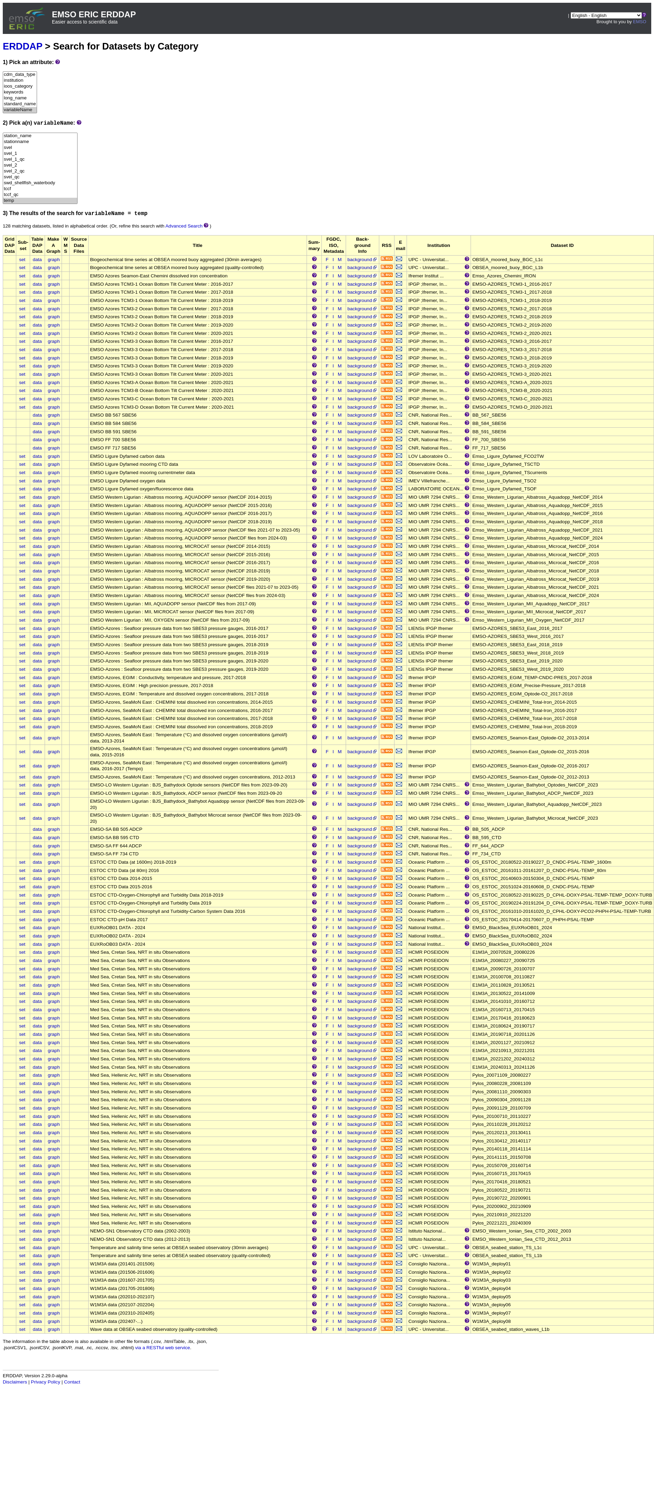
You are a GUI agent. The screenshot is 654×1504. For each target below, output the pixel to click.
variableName (20, 110)
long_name (20, 98)
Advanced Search (183, 226)
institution (20, 80)
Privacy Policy (45, 1382)
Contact (72, 1382)
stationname (40, 142)
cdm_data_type (20, 75)
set (22, 259)
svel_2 (40, 165)
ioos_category (20, 86)
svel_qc (40, 177)
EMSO (639, 21)
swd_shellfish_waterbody (40, 183)
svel (40, 148)
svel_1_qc (40, 159)
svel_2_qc (40, 171)
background (362, 259)
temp (40, 201)
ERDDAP (22, 46)
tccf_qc (40, 195)
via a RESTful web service (162, 1347)
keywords (20, 92)
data (37, 259)
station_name (40, 136)
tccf (40, 189)
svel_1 (40, 154)
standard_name (20, 104)
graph (54, 259)
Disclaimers (15, 1382)
